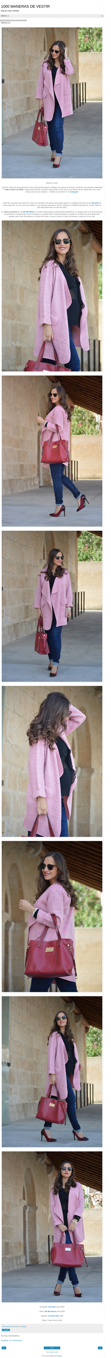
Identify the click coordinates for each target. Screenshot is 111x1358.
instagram (73, 192)
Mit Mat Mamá (29, 212)
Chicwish (95, 203)
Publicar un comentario (11, 1340)
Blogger (59, 1356)
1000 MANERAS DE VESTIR (25, 6)
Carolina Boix (53, 1316)
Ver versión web (52, 1352)
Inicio (52, 1348)
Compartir (6, 1330)
